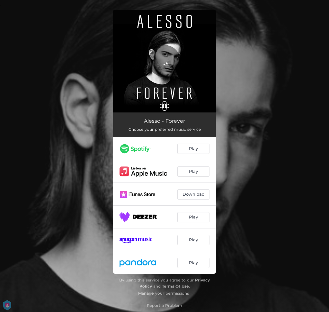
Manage (146, 293)
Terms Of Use (175, 286)
